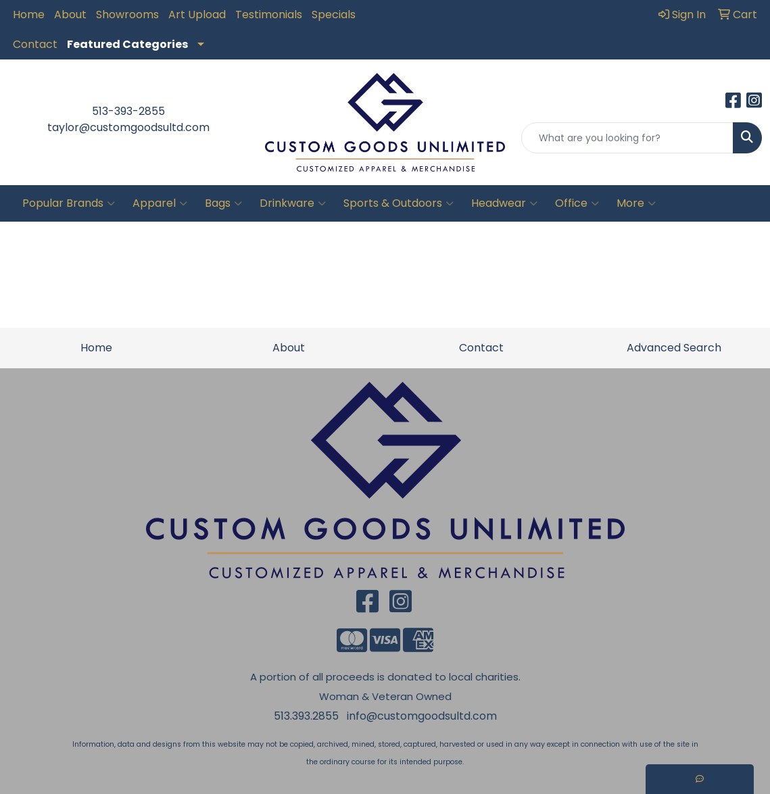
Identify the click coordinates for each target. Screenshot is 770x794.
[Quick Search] (627, 137)
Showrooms (127, 14)
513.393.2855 (306, 716)
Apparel (160, 203)
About (70, 14)
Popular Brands (68, 203)
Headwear (504, 203)
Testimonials (268, 14)
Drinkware (293, 203)
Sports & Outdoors (398, 203)
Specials (334, 14)
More (636, 203)
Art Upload (197, 14)
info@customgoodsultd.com (422, 716)
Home (29, 14)
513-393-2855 (128, 111)
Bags (223, 203)
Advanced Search (674, 347)
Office (577, 203)
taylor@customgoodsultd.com (128, 127)
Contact (35, 44)
